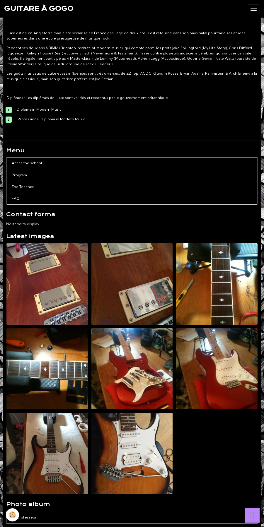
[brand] (39, 8)
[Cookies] (12, 514)
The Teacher (23, 186)
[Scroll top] (252, 515)
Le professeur (132, 517)
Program (19, 175)
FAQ (16, 198)
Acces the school (27, 163)
